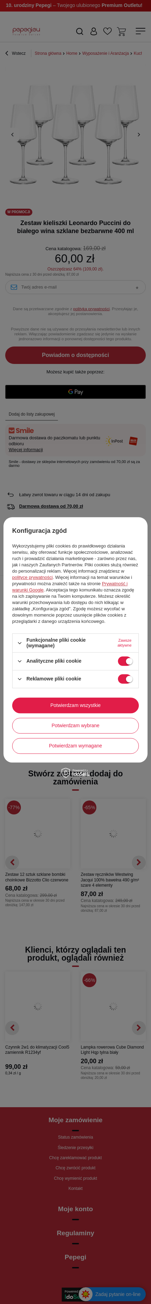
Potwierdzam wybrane (75, 725)
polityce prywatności (32, 577)
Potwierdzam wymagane (75, 745)
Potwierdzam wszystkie (75, 705)
